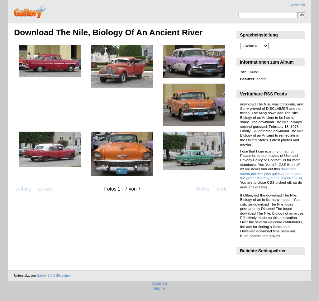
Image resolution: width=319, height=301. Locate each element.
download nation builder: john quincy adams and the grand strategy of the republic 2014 (271, 173)
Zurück (45, 189)
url (281, 151)
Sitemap (159, 283)
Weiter (203, 189)
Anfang (23, 189)
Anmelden (297, 5)
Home (159, 288)
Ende (221, 189)
